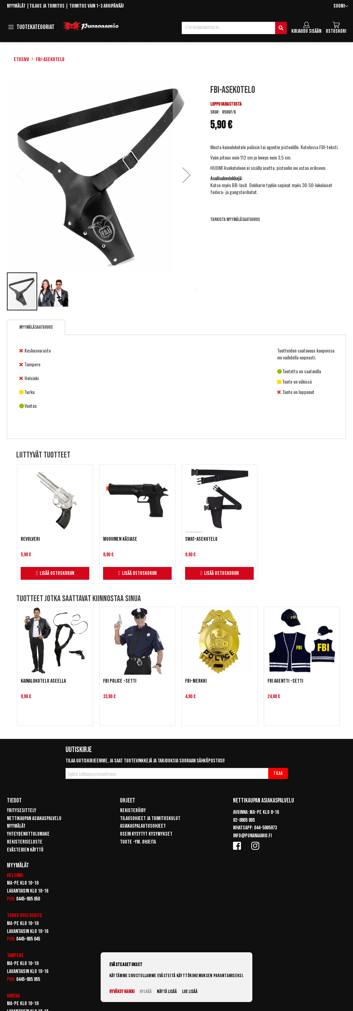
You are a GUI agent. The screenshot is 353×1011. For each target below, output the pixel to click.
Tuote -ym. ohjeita (138, 842)
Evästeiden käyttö (25, 850)
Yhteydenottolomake (28, 834)
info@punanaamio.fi (252, 835)
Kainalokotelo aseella (43, 681)
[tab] (36, 327)
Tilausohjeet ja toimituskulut (150, 818)
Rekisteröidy (133, 810)
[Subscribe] (278, 773)
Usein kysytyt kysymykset (146, 834)
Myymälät (16, 6)
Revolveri (30, 539)
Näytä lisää (167, 991)
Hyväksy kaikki (121, 991)
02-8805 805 (244, 820)
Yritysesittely (21, 810)
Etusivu (21, 59)
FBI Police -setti (119, 681)
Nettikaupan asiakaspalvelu (34, 818)
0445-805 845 (28, 939)
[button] (340, 6)
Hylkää (146, 991)
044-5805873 (265, 828)
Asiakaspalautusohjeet (143, 826)
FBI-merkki (195, 681)
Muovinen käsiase (120, 539)
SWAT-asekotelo (201, 539)
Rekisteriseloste (24, 842)
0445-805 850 (28, 899)
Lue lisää (190, 991)
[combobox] (234, 28)
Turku (13, 915)
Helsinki (15, 875)
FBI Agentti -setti (285, 681)
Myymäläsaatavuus (36, 327)
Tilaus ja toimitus (46, 6)
